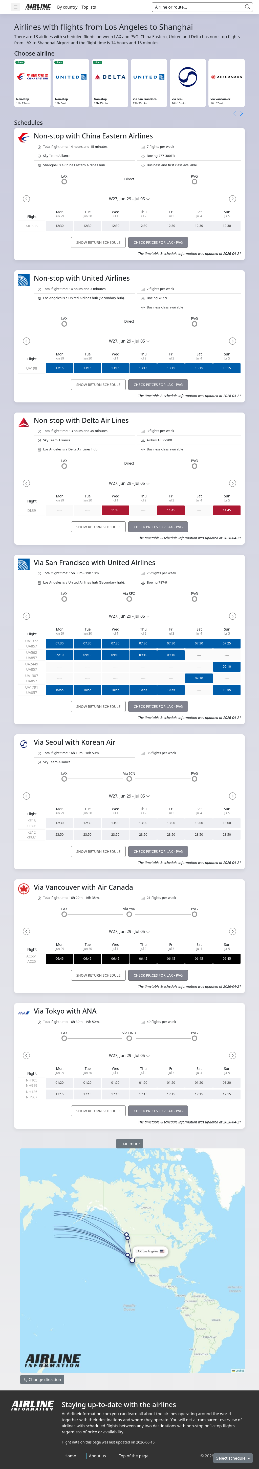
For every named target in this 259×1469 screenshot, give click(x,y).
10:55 (59, 690)
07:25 (226, 643)
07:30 (59, 643)
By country (67, 7)
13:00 (115, 823)
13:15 (59, 368)
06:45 (59, 958)
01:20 (59, 1082)
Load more (129, 1143)
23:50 (59, 834)
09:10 (59, 655)
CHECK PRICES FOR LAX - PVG (158, 242)
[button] (241, 113)
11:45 (115, 510)
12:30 (59, 226)
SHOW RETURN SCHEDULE (98, 242)
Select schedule (231, 1458)
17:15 (59, 1094)
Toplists (88, 7)
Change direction (42, 1379)
